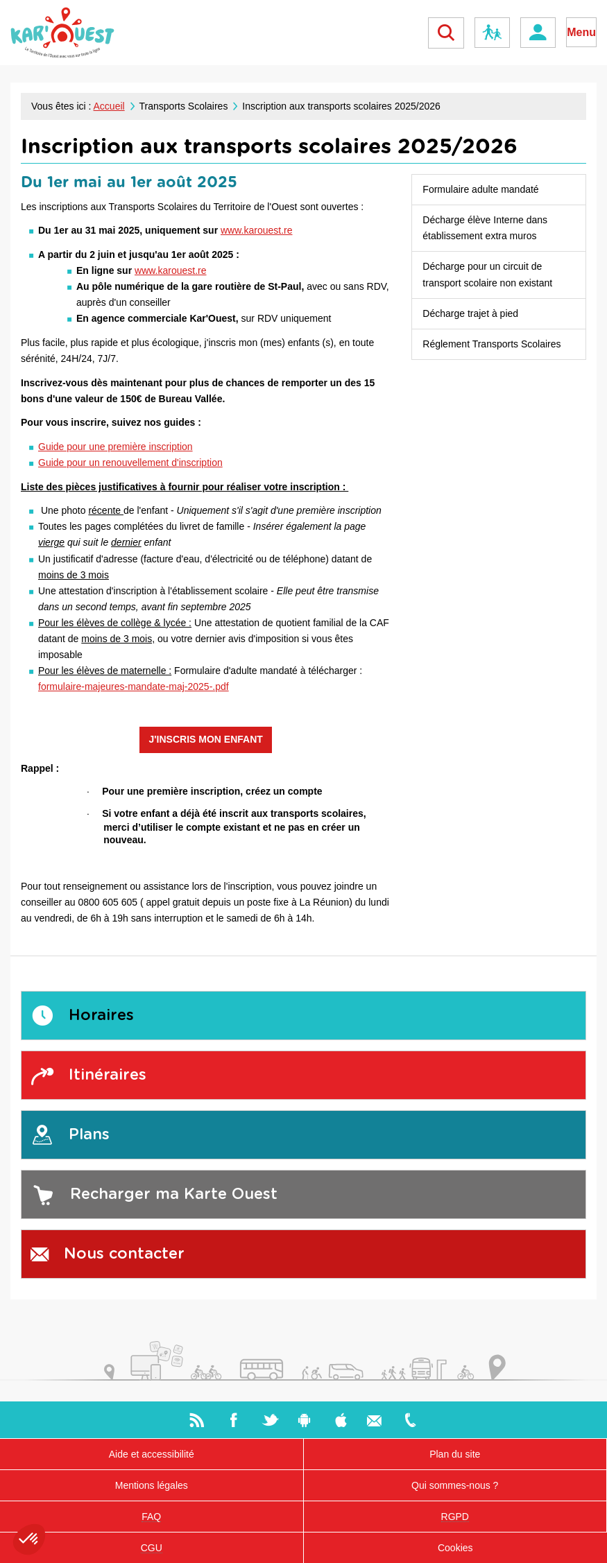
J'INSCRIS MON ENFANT (205, 739)
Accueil (109, 106)
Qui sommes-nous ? (454, 1485)
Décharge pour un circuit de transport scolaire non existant (487, 274)
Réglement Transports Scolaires (491, 343)
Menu (581, 32)
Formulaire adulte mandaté (480, 189)
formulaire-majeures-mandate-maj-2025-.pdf (133, 686)
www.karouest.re (256, 230)
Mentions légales (151, 1485)
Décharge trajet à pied (470, 313)
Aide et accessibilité (151, 1454)
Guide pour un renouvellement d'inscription (130, 462)
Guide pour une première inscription (115, 446)
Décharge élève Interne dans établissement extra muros (484, 227)
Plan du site (454, 1454)
